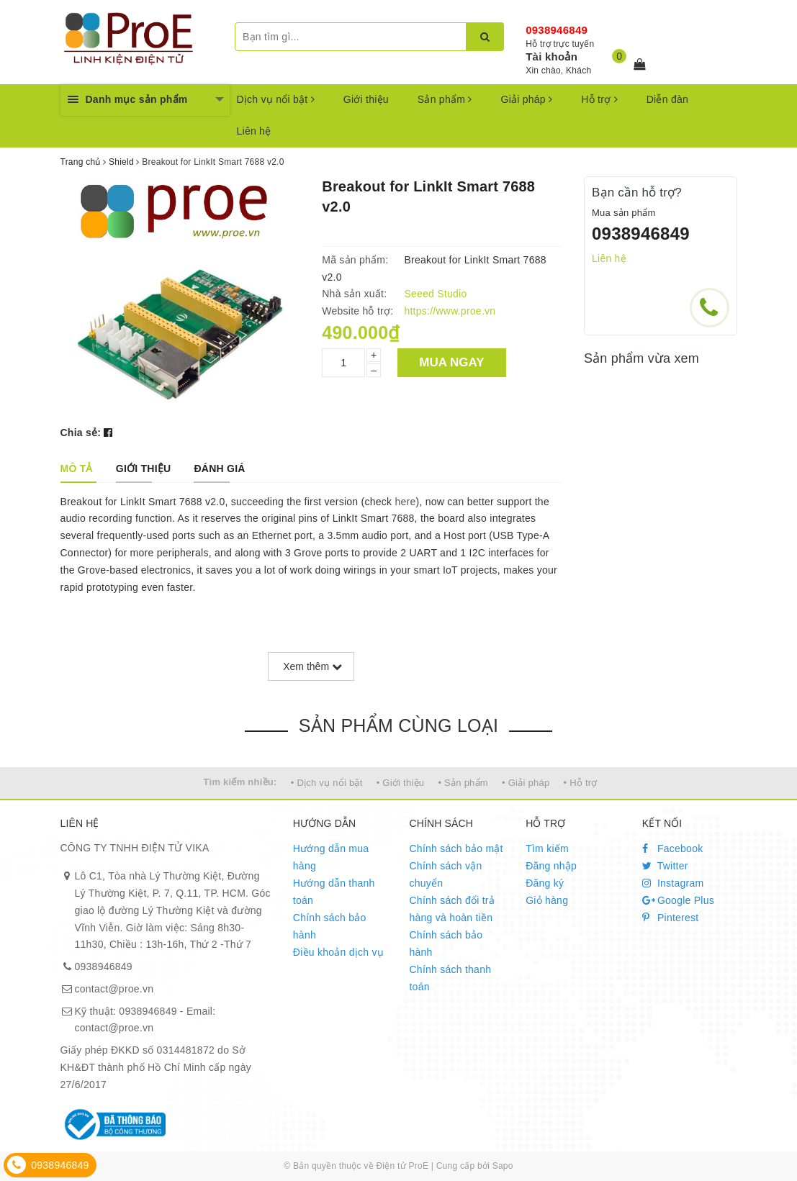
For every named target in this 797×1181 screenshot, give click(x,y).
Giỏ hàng (547, 900)
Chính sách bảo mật (456, 848)
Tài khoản (551, 56)
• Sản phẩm (462, 782)
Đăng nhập (551, 866)
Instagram (673, 883)
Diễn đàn (667, 99)
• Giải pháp (525, 782)
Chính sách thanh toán (450, 978)
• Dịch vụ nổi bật (327, 782)
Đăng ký (545, 883)
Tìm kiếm (547, 848)
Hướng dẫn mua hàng (331, 857)
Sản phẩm (445, 99)
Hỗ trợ (599, 99)
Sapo (502, 1166)
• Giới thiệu (401, 782)
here (405, 501)
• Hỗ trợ (581, 782)
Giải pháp (527, 99)
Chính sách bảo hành (329, 926)
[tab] (76, 468)
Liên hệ (254, 131)
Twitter (665, 866)
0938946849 (556, 30)
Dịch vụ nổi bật (276, 99)
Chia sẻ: (81, 432)
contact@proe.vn (114, 989)
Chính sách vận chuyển (445, 874)
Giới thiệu (366, 99)
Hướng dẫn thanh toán (334, 891)
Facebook (672, 848)
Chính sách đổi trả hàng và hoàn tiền (452, 909)
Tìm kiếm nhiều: (239, 782)
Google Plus (678, 900)
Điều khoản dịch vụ (338, 952)
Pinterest (670, 917)
